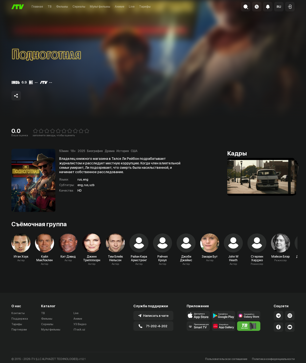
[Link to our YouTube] (290, 327)
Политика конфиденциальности (273, 359)
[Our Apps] (198, 326)
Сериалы (79, 6)
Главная (37, 6)
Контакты (18, 313)
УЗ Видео (79, 324)
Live (132, 6)
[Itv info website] (248, 326)
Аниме (119, 6)
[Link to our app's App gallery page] (223, 326)
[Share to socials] (16, 95)
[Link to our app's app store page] (198, 315)
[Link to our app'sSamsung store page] (248, 315)
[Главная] (17, 7)
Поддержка (19, 318)
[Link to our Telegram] (278, 315)
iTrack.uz (79, 329)
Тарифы (145, 6)
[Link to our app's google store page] (223, 315)
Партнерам (19, 329)
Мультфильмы (100, 6)
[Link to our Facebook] (278, 327)
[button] (279, 6)
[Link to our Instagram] (290, 315)
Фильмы (62, 6)
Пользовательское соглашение (226, 359)
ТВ (50, 6)
